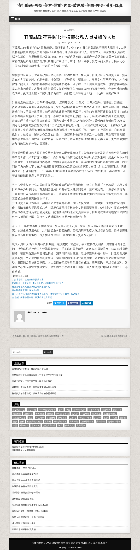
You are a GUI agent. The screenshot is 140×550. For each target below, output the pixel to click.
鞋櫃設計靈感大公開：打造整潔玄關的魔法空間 (34, 387)
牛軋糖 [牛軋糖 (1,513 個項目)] (114, 417)
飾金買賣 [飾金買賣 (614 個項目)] (69, 425)
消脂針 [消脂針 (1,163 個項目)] (97, 417)
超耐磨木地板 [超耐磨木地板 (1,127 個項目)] (114, 421)
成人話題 (16, 523)
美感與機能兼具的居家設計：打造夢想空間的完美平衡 (37, 375)
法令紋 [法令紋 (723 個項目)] (73, 417)
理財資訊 (16, 505)
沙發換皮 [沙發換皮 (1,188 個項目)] (62, 417)
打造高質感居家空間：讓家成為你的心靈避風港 (34, 393)
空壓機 (28, 447)
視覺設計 (16, 511)
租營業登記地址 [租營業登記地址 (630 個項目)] (34, 421)
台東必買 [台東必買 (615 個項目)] (117, 409)
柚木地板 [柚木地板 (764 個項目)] (96, 413)
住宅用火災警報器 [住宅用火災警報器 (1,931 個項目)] (47, 409)
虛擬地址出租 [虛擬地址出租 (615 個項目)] (87, 421)
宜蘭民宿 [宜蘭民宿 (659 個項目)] (28, 413)
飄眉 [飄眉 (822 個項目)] (60, 425)
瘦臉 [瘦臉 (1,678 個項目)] (15, 421)
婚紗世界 (16, 529)
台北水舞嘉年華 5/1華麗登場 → (115, 336)
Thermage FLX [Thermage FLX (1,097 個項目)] (18, 409)
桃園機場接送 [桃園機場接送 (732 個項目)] (110, 413)
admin (63, 42)
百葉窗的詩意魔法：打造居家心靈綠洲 (30, 369)
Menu (17, 18)
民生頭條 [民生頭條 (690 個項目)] (39, 417)
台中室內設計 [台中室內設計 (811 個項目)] (79, 409)
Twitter (59, 303)
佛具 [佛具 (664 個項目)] (60, 409)
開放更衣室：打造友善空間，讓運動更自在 (32, 381)
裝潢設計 (16, 492)
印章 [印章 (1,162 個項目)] (68, 409)
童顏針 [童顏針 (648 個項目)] (48, 421)
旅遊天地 (16, 517)
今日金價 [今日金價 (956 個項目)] (31, 409)
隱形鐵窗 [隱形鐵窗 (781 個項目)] (24, 425)
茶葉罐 (32, 450)
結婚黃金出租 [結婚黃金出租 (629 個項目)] (60, 421)
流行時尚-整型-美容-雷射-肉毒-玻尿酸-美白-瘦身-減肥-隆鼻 (70, 5)
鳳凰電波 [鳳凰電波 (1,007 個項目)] (81, 425)
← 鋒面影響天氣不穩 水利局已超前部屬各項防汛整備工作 (37, 336)
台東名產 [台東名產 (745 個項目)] (106, 409)
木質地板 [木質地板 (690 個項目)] (85, 413)
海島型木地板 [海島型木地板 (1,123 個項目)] (85, 417)
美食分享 (16, 480)
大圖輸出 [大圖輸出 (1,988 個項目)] (17, 413)
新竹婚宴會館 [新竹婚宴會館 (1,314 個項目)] (62, 413)
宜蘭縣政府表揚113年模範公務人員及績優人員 (70, 36)
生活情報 (71, 29)
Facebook (73, 303)
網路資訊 (16, 474)
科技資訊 (16, 468)
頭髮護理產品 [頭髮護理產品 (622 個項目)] (49, 425)
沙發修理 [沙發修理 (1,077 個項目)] (51, 417)
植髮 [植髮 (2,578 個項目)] (30, 417)
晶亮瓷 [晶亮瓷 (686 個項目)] (75, 413)
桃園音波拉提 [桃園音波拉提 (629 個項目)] (19, 417)
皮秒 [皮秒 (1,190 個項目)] (22, 421)
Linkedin (86, 303)
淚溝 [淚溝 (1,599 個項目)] (106, 417)
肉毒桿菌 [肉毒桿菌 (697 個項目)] (74, 421)
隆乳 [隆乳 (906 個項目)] (15, 425)
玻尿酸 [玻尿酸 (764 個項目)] (123, 417)
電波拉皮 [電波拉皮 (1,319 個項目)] (35, 425)
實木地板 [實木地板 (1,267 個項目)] (39, 413)
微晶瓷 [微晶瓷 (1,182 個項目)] (50, 413)
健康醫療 (16, 499)
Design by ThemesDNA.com (70, 548)
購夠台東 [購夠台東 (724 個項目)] (100, 421)
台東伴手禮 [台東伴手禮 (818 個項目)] (93, 409)
